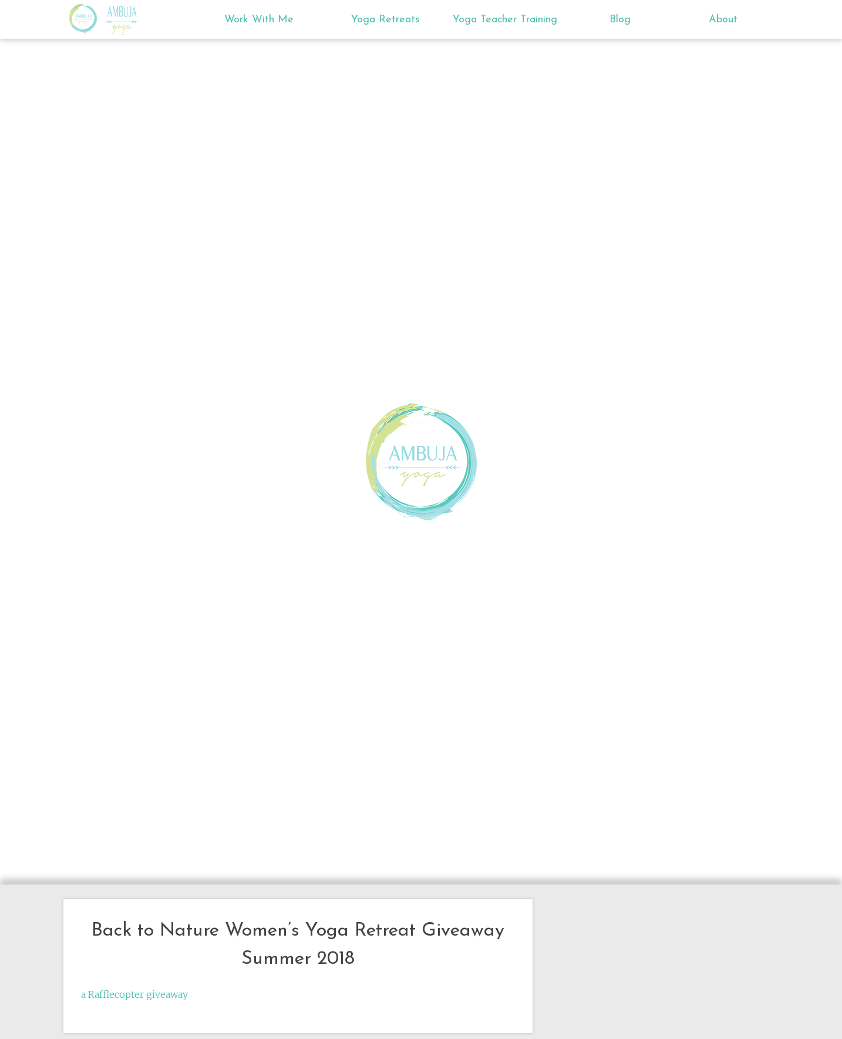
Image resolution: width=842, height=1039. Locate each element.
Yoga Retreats (385, 19)
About (723, 19)
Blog (620, 19)
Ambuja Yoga (86, 18)
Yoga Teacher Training (505, 19)
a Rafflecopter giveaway (134, 994)
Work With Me (259, 19)
